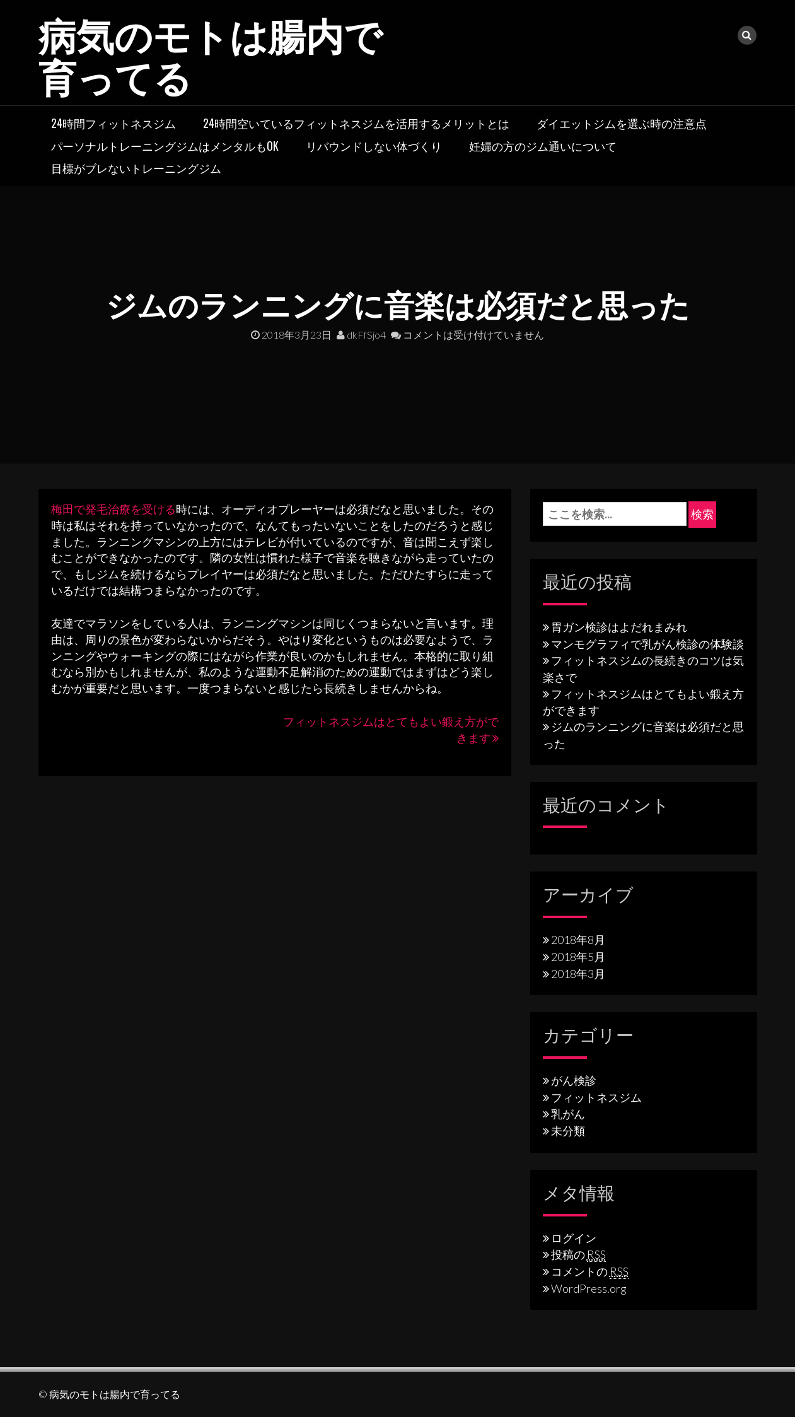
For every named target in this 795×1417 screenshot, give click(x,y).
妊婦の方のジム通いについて (543, 145)
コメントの (590, 1271)
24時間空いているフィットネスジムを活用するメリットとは (356, 123)
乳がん (568, 1114)
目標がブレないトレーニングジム (136, 168)
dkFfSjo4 (361, 335)
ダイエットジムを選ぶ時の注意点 (622, 123)
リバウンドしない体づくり (374, 145)
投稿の (578, 1254)
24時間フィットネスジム (113, 123)
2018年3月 (578, 974)
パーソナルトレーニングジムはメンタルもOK (165, 145)
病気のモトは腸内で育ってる (210, 54)
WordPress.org (589, 1288)
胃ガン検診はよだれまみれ (619, 627)
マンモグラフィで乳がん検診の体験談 (647, 644)
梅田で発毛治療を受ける (113, 509)
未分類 (568, 1131)
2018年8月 (578, 940)
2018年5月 (578, 957)
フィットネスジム (596, 1097)
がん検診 (573, 1080)
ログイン (573, 1238)
